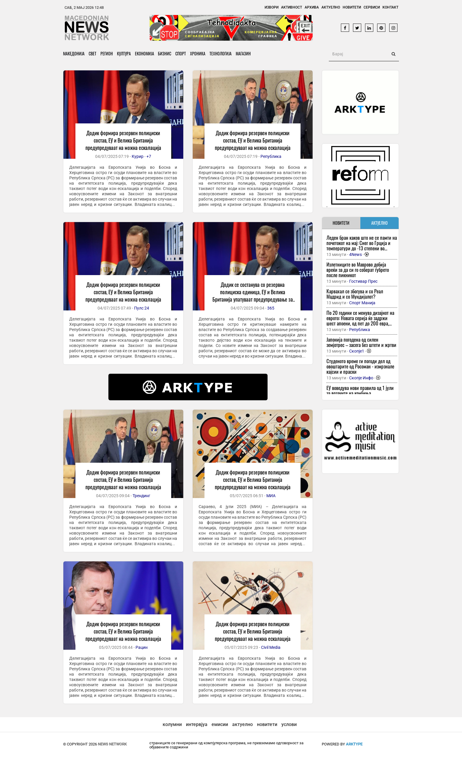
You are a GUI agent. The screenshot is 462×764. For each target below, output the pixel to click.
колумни (172, 724)
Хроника (200, 54)
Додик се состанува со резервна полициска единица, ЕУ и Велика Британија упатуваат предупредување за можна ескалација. (252, 295)
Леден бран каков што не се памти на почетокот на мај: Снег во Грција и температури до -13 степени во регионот (361, 245)
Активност (291, 7)
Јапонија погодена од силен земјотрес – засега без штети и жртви (361, 342)
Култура (125, 54)
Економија (145, 54)
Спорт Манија (362, 302)
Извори (271, 7)
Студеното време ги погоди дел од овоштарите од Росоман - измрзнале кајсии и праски (360, 366)
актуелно (242, 724)
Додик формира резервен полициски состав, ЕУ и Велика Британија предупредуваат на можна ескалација (123, 140)
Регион (107, 54)
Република (270, 156)
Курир (137, 156)
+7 (148, 156)
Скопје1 (356, 351)
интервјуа (196, 724)
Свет (93, 54)
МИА (270, 495)
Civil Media (270, 647)
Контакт (390, 7)
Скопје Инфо (361, 378)
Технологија (223, 54)
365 (270, 308)
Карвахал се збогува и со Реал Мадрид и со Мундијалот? (354, 293)
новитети (267, 724)
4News (355, 254)
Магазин (246, 54)
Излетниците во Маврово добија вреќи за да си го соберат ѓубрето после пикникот (357, 270)
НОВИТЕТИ (341, 223)
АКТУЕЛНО (379, 223)
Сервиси (372, 7)
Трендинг (141, 495)
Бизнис (166, 54)
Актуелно (330, 7)
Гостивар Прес (363, 281)
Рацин (142, 647)
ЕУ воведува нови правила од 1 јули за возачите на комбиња (360, 390)
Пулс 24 (141, 308)
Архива (312, 7)
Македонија (74, 54)
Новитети (352, 7)
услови (289, 724)
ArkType (354, 744)
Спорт (182, 54)
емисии (220, 724)
